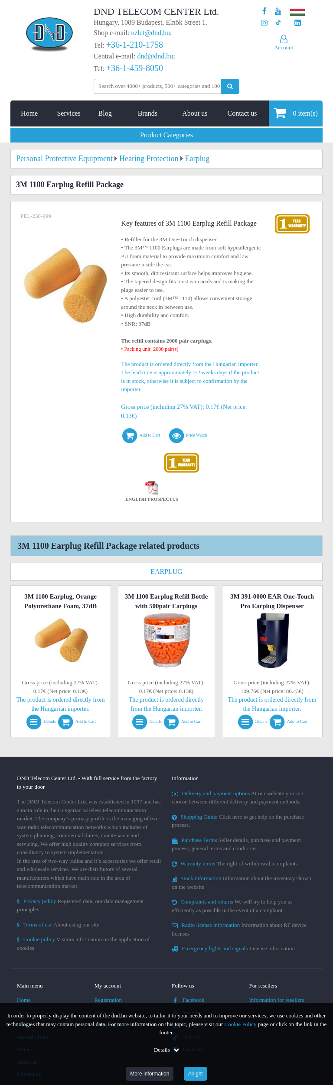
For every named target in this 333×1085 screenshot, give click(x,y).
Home (29, 113)
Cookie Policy (241, 1024)
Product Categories (166, 135)
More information (149, 1074)
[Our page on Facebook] (264, 11)
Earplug (166, 571)
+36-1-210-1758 (134, 44)
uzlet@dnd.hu (150, 32)
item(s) (295, 112)
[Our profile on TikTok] (278, 23)
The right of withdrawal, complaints (235, 863)
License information (233, 948)
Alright (195, 1074)
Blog (105, 113)
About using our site (58, 924)
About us (194, 113)
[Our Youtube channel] (278, 11)
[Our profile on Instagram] (264, 23)
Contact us (242, 113)
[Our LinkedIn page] (297, 23)
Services (68, 113)
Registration (108, 1000)
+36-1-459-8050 (134, 68)
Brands (147, 113)
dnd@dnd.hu (155, 56)
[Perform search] (230, 86)
